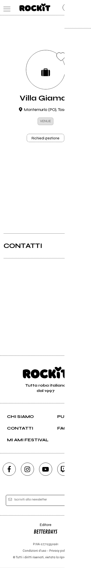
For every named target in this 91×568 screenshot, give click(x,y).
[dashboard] (85, 7)
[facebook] (9, 469)
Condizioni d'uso (34, 551)
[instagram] (27, 469)
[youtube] (45, 469)
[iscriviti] (78, 501)
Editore (45, 529)
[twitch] (63, 469)
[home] (34, 7)
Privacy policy (59, 551)
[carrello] (66, 7)
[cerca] (76, 7)
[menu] (5, 7)
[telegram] (82, 469)
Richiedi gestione (45, 138)
